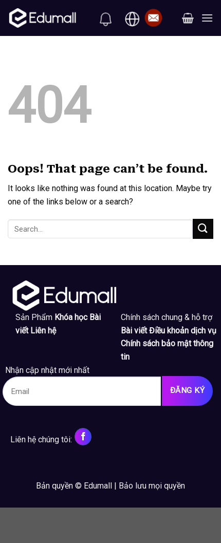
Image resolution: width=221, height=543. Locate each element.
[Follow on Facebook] (83, 436)
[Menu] (207, 17)
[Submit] (203, 229)
